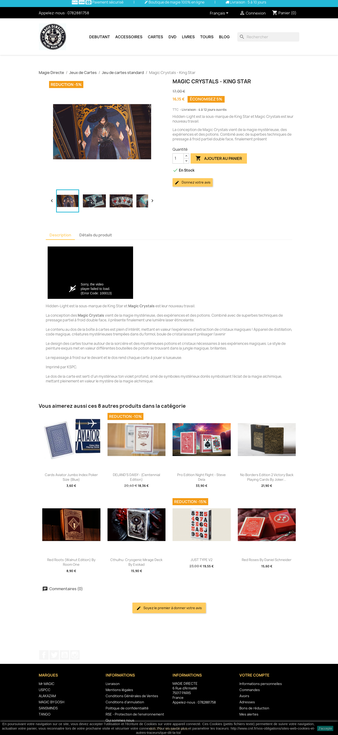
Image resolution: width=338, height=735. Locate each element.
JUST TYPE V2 (201, 560)
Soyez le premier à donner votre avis (169, 608)
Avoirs (244, 696)
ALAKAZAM (47, 696)
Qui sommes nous (120, 720)
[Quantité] (178, 158)
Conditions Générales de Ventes (132, 696)
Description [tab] (60, 235)
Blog (224, 36)
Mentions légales (119, 690)
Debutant (99, 36)
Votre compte (254, 675)
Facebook (44, 655)
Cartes (155, 36)
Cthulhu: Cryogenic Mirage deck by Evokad (136, 562)
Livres (188, 36)
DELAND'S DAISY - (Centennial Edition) (136, 477)
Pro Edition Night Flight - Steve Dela (201, 477)
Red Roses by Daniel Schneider (267, 560)
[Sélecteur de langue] (220, 13)
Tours (207, 36)
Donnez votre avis (193, 182)
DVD (173, 36)
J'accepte (325, 728)
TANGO (44, 714)
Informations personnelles (260, 683)
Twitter (54, 655)
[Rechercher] (268, 37)
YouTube (64, 655)
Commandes (249, 690)
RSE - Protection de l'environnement (135, 714)
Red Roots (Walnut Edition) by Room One (71, 562)
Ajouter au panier (219, 158)
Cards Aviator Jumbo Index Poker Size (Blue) (71, 477)
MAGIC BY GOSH (51, 702)
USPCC (44, 690)
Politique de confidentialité (127, 708)
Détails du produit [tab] (95, 235)
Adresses (247, 702)
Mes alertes (248, 714)
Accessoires (128, 36)
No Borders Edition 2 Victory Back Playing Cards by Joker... (266, 477)
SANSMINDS (48, 708)
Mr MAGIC (46, 683)
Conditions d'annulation (125, 702)
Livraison (113, 683)
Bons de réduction (254, 708)
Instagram (75, 655)
